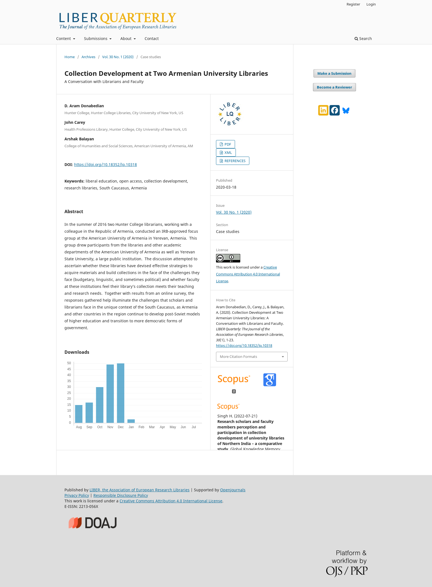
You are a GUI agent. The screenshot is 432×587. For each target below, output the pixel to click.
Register (353, 4)
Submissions (96, 38)
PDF (227, 144)
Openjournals (232, 489)
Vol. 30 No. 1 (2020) (118, 56)
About (126, 38)
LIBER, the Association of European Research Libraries (140, 489)
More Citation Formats (238, 356)
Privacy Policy (76, 495)
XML (228, 152)
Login (371, 4)
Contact (152, 38)
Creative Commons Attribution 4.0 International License (248, 274)
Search (363, 38)
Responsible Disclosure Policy (120, 495)
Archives (88, 56)
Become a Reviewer (334, 87)
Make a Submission (334, 73)
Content (64, 38)
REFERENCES (234, 160)
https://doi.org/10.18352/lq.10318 (105, 164)
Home (69, 56)
